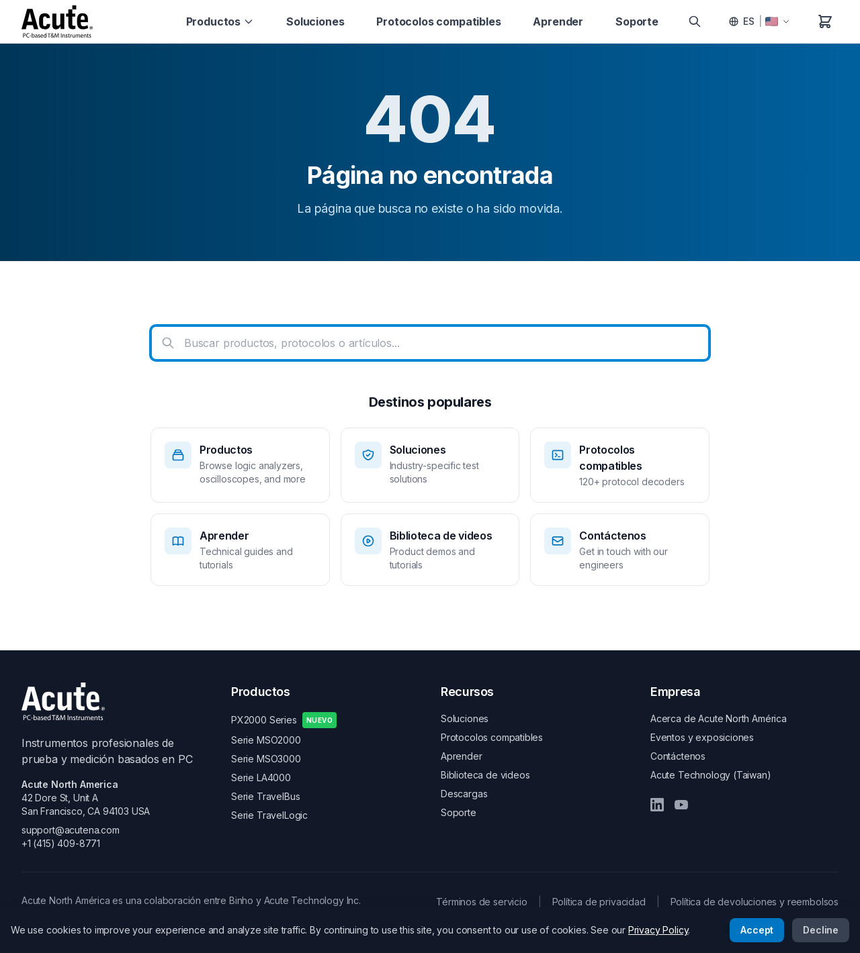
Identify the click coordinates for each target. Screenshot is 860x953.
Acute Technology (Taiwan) (710, 775)
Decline (820, 930)
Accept (756, 930)
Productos (220, 21)
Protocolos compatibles (438, 21)
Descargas (464, 793)
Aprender (558, 21)
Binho (241, 900)
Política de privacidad (599, 901)
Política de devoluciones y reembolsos (755, 901)
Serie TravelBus (265, 796)
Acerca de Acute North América (718, 718)
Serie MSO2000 (266, 740)
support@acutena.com (71, 830)
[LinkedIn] (657, 804)
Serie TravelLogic (269, 815)
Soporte (636, 21)
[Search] (695, 21)
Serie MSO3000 (266, 758)
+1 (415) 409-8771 (61, 843)
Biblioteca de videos (485, 775)
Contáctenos (677, 756)
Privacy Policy (658, 930)
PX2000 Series (284, 720)
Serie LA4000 (261, 777)
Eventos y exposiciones (702, 737)
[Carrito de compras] (825, 21)
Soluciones (315, 21)
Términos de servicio (481, 901)
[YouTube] (681, 804)
